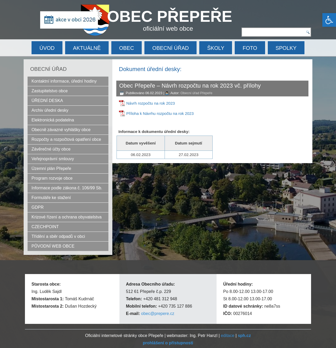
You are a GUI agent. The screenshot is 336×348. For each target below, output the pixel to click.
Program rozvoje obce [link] (52, 178)
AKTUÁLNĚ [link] (87, 48)
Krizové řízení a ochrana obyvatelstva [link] (67, 217)
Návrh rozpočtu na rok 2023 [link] (150, 103)
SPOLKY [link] (286, 48)
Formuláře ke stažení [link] (51, 197)
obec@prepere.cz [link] (157, 313)
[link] (329, 20)
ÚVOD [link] (47, 48)
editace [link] (227, 335)
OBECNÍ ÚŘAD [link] (170, 48)
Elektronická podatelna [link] (53, 120)
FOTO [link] (250, 48)
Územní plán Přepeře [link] (51, 168)
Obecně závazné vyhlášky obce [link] (61, 129)
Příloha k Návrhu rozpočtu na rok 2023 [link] (160, 113)
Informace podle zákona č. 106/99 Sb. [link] (67, 188)
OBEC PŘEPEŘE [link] (169, 16)
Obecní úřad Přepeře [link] (196, 93)
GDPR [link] (38, 207)
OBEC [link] (126, 48)
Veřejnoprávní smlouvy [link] (53, 159)
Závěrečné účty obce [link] (51, 149)
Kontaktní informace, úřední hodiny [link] (64, 81)
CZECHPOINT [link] (45, 226)
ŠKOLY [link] (215, 48)
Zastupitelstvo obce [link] (50, 91)
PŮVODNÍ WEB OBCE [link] (53, 246)
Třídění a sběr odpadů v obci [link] (58, 236)
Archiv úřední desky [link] (50, 110)
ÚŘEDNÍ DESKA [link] (47, 100)
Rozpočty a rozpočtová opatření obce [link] (66, 139)
